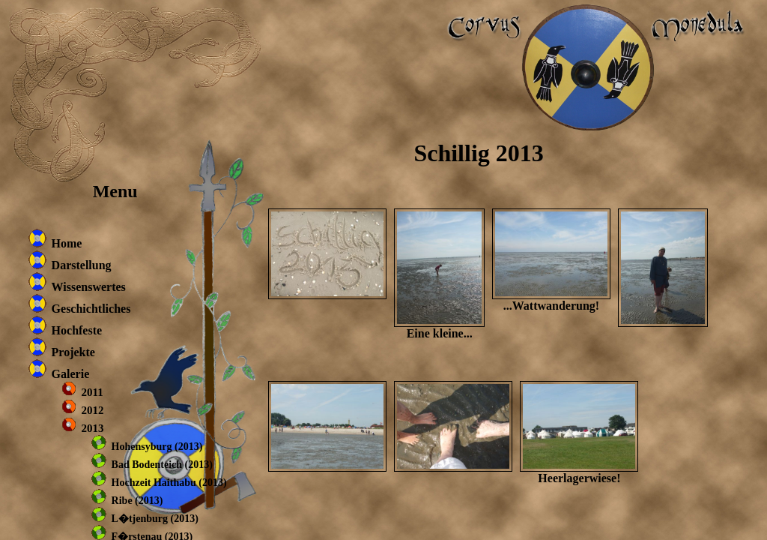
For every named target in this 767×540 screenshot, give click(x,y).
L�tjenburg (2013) (155, 518)
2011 (92, 392)
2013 (93, 428)
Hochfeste (77, 330)
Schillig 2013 (478, 153)
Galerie (71, 374)
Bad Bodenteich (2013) (162, 464)
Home (67, 243)
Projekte (73, 352)
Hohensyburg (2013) (157, 446)
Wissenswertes (89, 286)
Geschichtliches (91, 308)
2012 (93, 410)
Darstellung (82, 265)
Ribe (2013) (137, 500)
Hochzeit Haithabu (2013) (169, 482)
